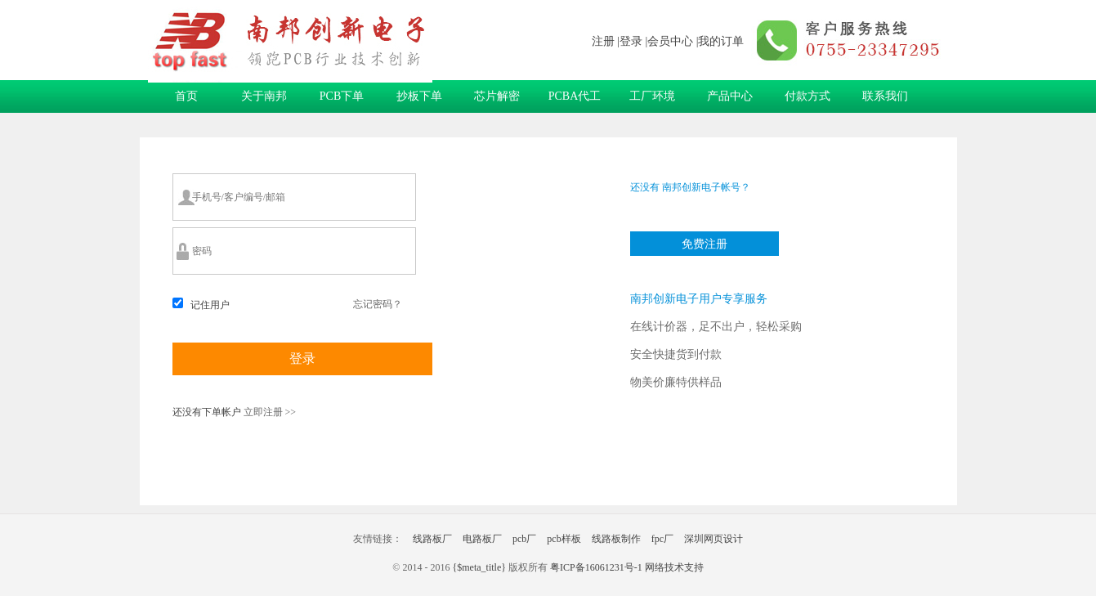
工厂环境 (652, 96)
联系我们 (885, 96)
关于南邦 (264, 96)
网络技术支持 (674, 567)
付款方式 (807, 96)
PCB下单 (342, 96)
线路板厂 (432, 538)
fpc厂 (662, 538)
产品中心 (730, 96)
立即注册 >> (269, 412)
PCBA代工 (575, 96)
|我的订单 (720, 41)
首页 (186, 96)
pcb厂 (524, 538)
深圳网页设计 (713, 538)
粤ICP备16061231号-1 (596, 567)
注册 (603, 41)
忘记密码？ (377, 304)
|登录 (629, 41)
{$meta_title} (479, 567)
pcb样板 (563, 538)
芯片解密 (497, 96)
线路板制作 (616, 538)
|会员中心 (669, 41)
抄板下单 (419, 96)
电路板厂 (482, 538)
